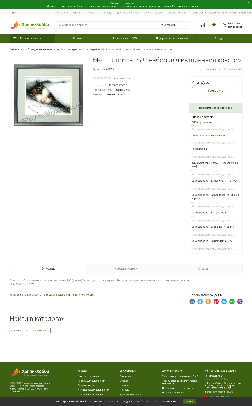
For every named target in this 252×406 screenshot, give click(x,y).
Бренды (218, 38)
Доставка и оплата (128, 12)
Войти (232, 12)
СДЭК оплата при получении (208, 135)
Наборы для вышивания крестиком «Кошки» (69, 294)
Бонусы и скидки (153, 12)
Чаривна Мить (98, 49)
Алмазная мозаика (88, 376)
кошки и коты (19, 330)
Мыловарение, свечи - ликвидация (90, 396)
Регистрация (245, 12)
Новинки (78, 38)
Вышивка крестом (71, 49)
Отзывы (77, 12)
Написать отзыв (122, 78)
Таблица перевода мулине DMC (180, 376)
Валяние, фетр (86, 385)
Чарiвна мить (41, 330)
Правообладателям (173, 392)
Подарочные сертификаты (172, 38)
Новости (92, 12)
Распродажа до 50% (125, 38)
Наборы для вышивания (38, 49)
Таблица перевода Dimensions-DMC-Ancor (180, 382)
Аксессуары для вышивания (93, 389)
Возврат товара (177, 12)
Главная (14, 49)
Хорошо (189, 401)
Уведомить (215, 90)
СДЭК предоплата (202, 122)
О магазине (61, 12)
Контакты (197, 12)
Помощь (107, 12)
